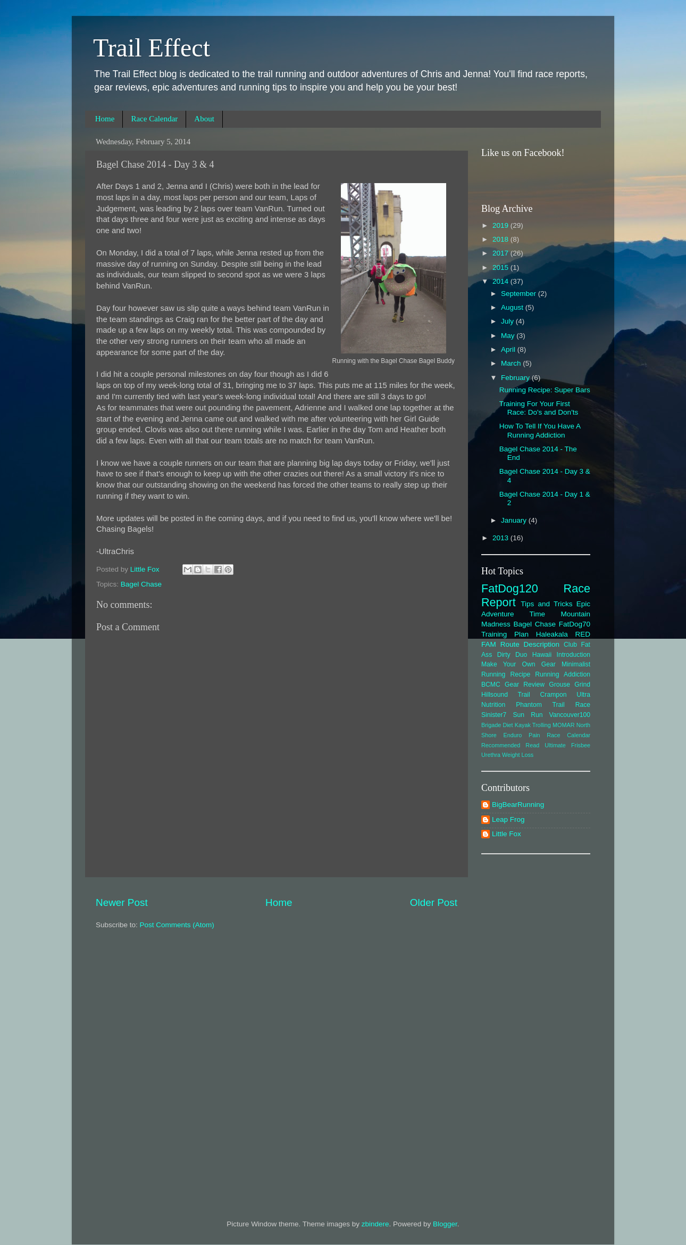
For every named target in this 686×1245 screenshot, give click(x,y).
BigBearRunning (518, 805)
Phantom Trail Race (553, 704)
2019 (501, 225)
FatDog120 (509, 588)
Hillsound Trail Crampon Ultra (535, 694)
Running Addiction (562, 674)
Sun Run (527, 715)
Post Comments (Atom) (177, 925)
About (204, 118)
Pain (534, 735)
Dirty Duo (512, 654)
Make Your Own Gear (518, 664)
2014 (501, 281)
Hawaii (541, 654)
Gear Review (525, 684)
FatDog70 (574, 624)
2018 (501, 239)
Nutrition (493, 704)
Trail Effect (151, 48)
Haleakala (552, 634)
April (509, 349)
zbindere (375, 1224)
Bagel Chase (141, 584)
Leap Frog (508, 819)
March (512, 363)
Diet (508, 725)
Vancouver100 (569, 715)
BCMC (490, 684)
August (513, 307)
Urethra (490, 755)
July (508, 321)
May (508, 336)
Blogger (445, 1224)
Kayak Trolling (533, 725)
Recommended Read (510, 745)
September (519, 294)
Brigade (491, 725)
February (516, 378)
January (515, 520)
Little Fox (506, 834)
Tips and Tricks (546, 604)
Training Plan (505, 634)
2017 (501, 253)
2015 (501, 267)
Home (105, 118)
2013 (501, 538)
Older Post (433, 902)
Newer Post (122, 902)
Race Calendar (154, 118)
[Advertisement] (536, 1024)
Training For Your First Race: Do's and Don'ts (538, 408)
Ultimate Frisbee (567, 745)
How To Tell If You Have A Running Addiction (540, 430)
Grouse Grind (569, 684)
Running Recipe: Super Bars (544, 390)
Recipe (520, 674)
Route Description (529, 644)
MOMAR (563, 725)
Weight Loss (517, 755)
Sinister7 (493, 715)
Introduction (573, 654)
